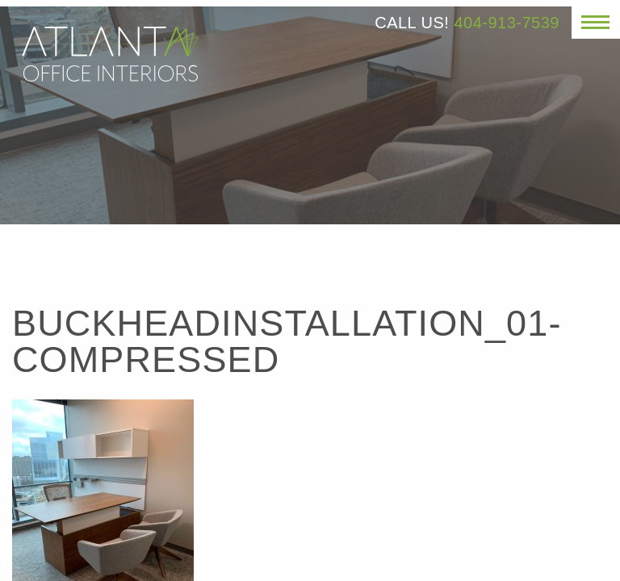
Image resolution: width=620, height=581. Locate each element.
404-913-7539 (506, 22)
